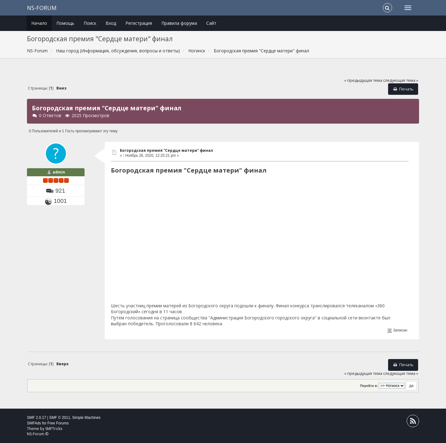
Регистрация (138, 23)
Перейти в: (369, 386)
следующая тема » (400, 80)
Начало (39, 23)
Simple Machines (86, 417)
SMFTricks (53, 428)
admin (59, 172)
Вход (111, 23)
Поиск (90, 23)
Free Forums (58, 423)
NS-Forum (41, 7)
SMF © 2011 (59, 417)
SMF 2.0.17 (36, 417)
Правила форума (179, 23)
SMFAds (34, 423)
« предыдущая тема (363, 80)
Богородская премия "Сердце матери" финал (166, 150)
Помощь (65, 23)
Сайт (211, 23)
